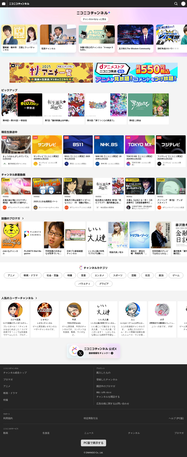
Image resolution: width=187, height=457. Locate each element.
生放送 (46, 433)
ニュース (89, 433)
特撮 (69, 275)
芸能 (133, 275)
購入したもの (103, 372)
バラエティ (84, 283)
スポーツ (117, 275)
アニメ (11, 275)
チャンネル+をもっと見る (94, 19)
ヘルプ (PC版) (176, 418)
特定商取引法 (91, 418)
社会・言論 (52, 275)
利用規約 (8, 418)
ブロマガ (8, 379)
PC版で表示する (93, 442)
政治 (161, 275)
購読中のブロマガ (105, 386)
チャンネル (134, 433)
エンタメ (99, 275)
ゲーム (175, 275)
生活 (147, 275)
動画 (5, 433)
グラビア (104, 283)
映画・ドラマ (31, 275)
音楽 (83, 275)
